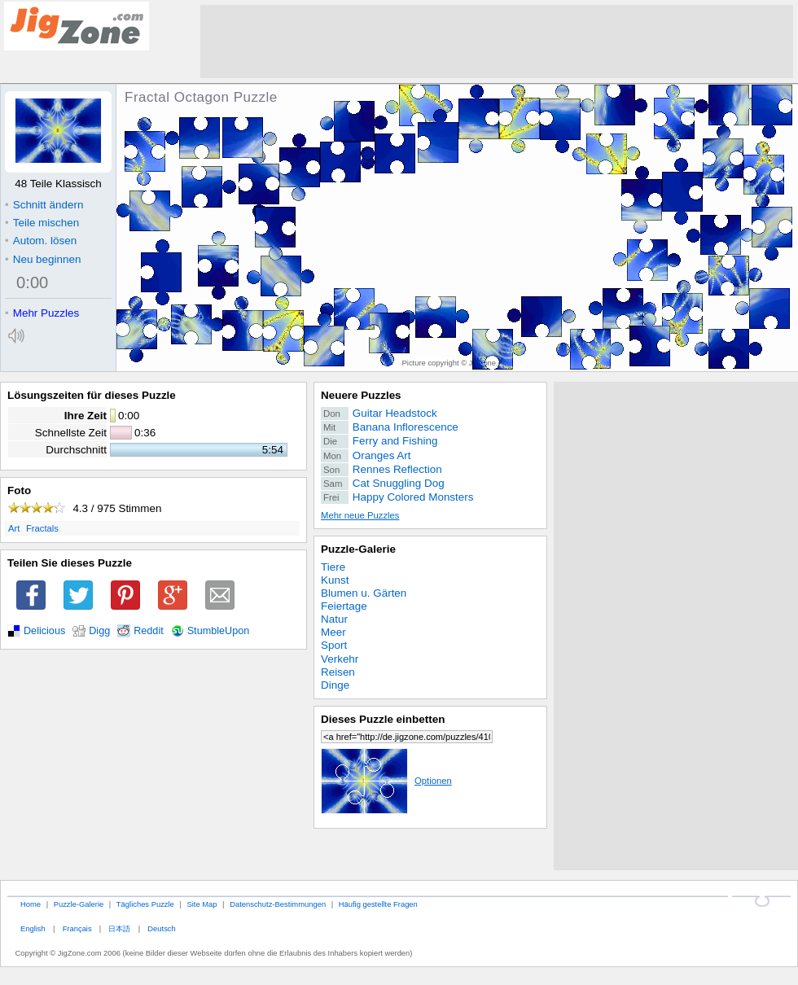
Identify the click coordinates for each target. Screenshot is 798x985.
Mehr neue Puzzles (360, 515)
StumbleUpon (218, 631)
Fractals (42, 528)
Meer (333, 632)
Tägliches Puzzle (145, 904)
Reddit (149, 631)
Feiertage (344, 606)
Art (14, 528)
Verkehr (339, 659)
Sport (334, 645)
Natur (334, 619)
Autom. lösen (41, 240)
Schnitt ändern (44, 205)
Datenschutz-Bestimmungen (278, 904)
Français (77, 928)
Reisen (338, 672)
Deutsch (161, 928)
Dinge (335, 685)
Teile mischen (42, 223)
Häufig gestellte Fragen (378, 904)
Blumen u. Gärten (363, 593)
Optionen (386, 781)
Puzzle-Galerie (358, 549)
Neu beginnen (43, 259)
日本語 (119, 928)
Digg (99, 631)
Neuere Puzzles (361, 395)
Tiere (333, 567)
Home (30, 904)
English (33, 928)
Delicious (44, 631)
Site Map (201, 904)
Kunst (335, 580)
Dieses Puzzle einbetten (383, 719)
